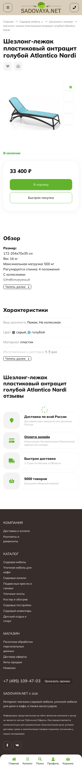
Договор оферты (15, 656)
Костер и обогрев (15, 599)
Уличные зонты (14, 593)
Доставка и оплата (16, 531)
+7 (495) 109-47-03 (21, 680)
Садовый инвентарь (17, 611)
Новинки (9, 668)
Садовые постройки (17, 605)
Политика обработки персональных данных (18, 646)
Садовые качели (14, 578)
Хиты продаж (12, 662)
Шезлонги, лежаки (61, 21)
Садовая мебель (29, 21)
